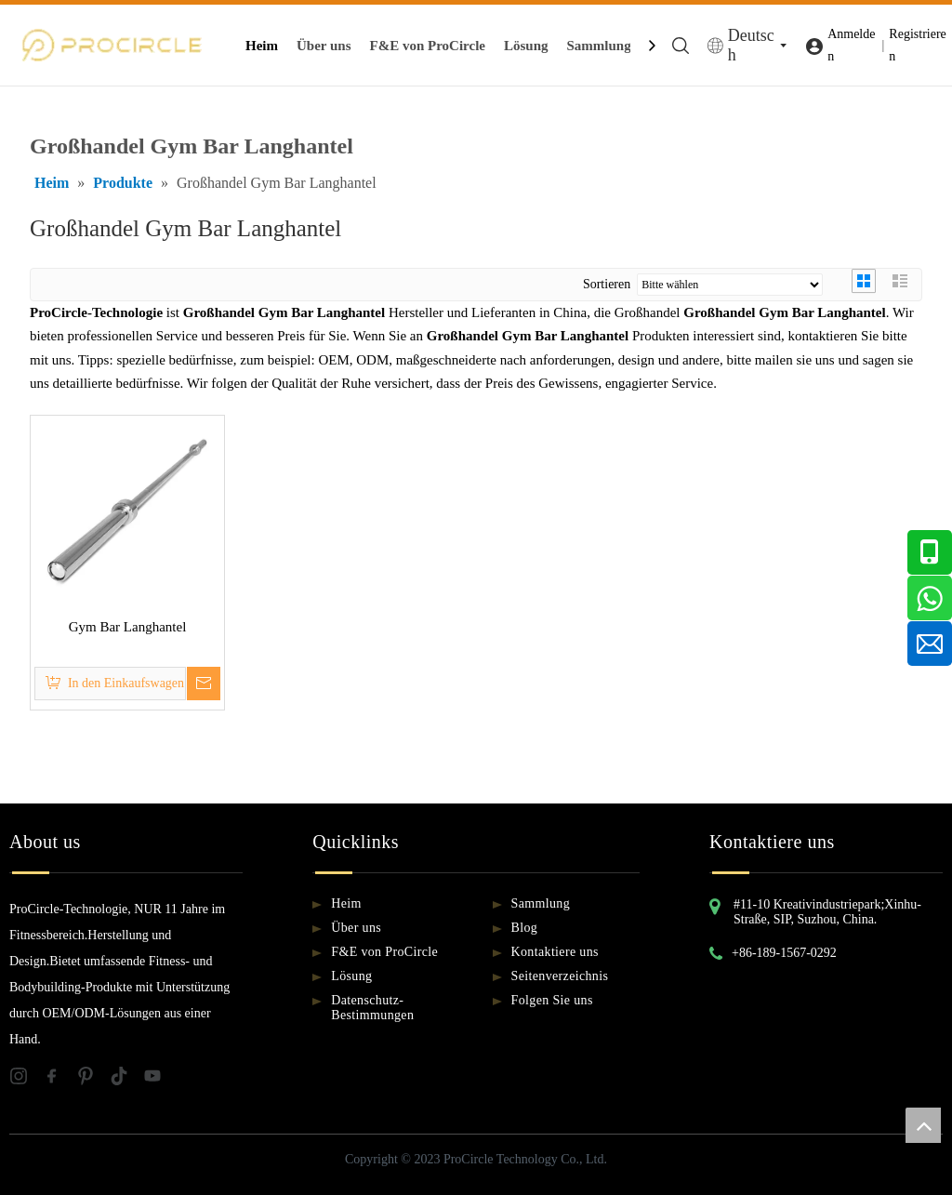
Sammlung (599, 45)
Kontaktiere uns (555, 952)
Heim (261, 45)
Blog (524, 928)
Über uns (324, 45)
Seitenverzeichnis (560, 976)
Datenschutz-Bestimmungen (372, 1007)
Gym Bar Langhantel (128, 626)
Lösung (526, 45)
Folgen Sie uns (552, 1000)
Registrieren (917, 45)
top (923, 1125)
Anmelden (851, 45)
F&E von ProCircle (427, 45)
